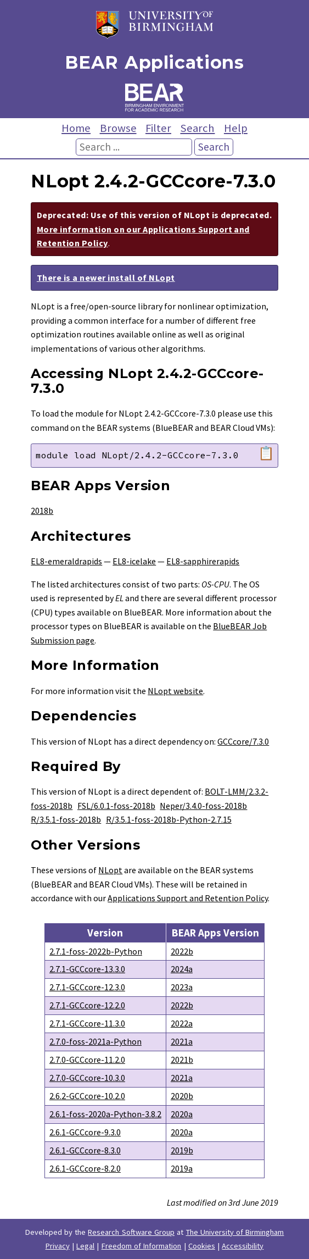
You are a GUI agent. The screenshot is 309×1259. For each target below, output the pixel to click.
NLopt (110, 869)
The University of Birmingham (235, 1232)
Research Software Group (131, 1232)
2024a (182, 968)
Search (197, 128)
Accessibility (242, 1246)
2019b (182, 1150)
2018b (42, 510)
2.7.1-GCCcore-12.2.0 (87, 1005)
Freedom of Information (142, 1246)
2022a (182, 1023)
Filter (158, 128)
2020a (182, 1113)
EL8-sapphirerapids (202, 561)
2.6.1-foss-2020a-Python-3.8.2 (105, 1113)
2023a (182, 986)
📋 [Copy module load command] (266, 453)
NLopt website (175, 690)
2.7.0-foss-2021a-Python (95, 1041)
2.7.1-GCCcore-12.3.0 (87, 986)
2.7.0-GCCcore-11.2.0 (87, 1059)
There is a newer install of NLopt (106, 277)
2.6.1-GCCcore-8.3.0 (85, 1150)
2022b (182, 951)
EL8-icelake (134, 561)
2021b (182, 1059)
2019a (182, 1168)
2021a (182, 1041)
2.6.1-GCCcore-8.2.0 (85, 1168)
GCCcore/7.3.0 (243, 741)
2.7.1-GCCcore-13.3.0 (87, 968)
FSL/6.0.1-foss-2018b (116, 805)
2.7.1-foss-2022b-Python (95, 951)
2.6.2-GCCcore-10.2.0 (87, 1095)
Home (76, 128)
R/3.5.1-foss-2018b (66, 819)
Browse (118, 128)
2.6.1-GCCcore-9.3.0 (85, 1132)
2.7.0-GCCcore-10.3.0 (87, 1077)
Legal (85, 1246)
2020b (182, 1095)
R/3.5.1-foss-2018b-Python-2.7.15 (169, 819)
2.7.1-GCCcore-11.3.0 (87, 1023)
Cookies (201, 1246)
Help (236, 128)
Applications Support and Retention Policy (188, 897)
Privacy (58, 1246)
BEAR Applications (154, 62)
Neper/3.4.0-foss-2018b (203, 805)
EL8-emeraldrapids (66, 561)
